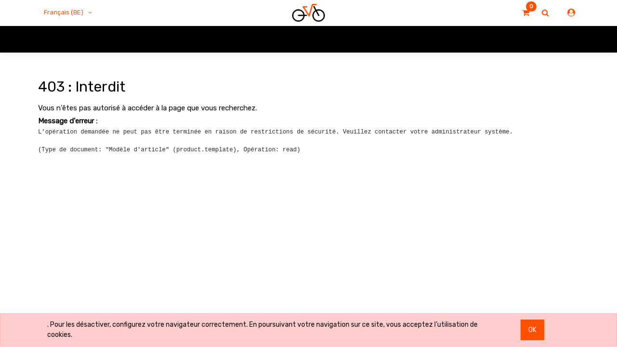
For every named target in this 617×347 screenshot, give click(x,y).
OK (532, 330)
